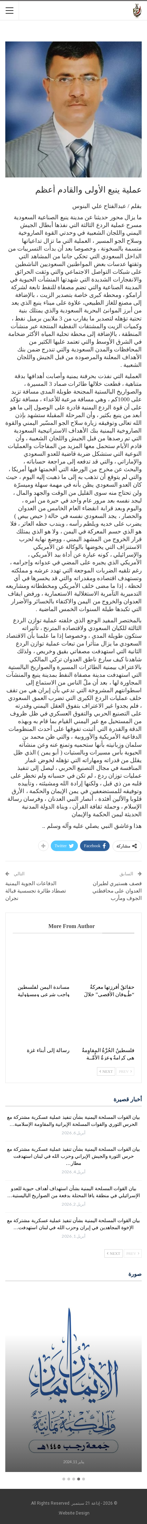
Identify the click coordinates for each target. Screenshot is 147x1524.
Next (106, 1071)
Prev (125, 1071)
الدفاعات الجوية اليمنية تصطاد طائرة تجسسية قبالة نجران (35, 891)
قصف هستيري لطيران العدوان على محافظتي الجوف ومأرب (117, 891)
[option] (73, 1381)
